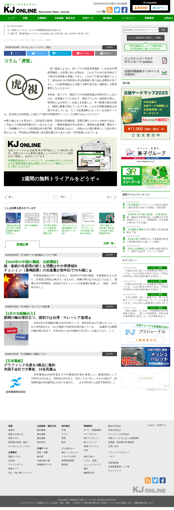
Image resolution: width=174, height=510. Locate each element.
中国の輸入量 (43, 460)
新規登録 (141, 7)
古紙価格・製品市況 (64, 18)
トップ (11, 18)
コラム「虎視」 (45, 47)
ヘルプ (100, 11)
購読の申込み (114, 426)
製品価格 (41, 438)
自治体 (11, 460)
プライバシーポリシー (118, 452)
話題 (25, 18)
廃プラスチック (91, 438)
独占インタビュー (69, 452)
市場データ (88, 18)
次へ (112, 197)
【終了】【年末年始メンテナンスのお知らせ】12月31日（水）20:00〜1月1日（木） (49, 33)
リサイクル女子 (68, 456)
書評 (86, 468)
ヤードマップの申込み (118, 434)
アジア (48, 255)
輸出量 (46, 306)
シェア (15, 53)
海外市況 (41, 442)
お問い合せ (113, 446)
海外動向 (107, 18)
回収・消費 (42, 452)
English (150, 425)
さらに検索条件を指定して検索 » (146, 37)
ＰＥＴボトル (90, 434)
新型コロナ (13, 438)
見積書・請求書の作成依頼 (121, 442)
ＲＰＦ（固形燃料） (93, 430)
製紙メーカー (40, 354)
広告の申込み (114, 430)
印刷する (106, 53)
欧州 (63, 442)
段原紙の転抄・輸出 (18, 442)
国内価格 (41, 430)
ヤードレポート (15, 464)
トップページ (10, 40)
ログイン (159, 7)
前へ (9, 197)
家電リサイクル (91, 446)
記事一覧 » (110, 243)
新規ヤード (13, 468)
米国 (63, 438)
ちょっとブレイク (92, 464)
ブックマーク (60, 53)
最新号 (11, 430)
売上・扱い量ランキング (20, 472)
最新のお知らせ (15, 434)
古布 (86, 450)
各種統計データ (44, 464)
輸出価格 (41, 434)
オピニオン (29, 47)
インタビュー (128, 18)
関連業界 (149, 18)
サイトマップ (114, 470)
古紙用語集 (113, 462)
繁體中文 (161, 425)
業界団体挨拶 (67, 460)
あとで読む (83, 53)
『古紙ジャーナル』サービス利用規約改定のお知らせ (35, 30)
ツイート (37, 53)
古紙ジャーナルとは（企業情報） (124, 438)
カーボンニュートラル (19, 446)
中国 (54, 255)
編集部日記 (89, 472)
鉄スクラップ (90, 442)
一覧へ (59, 197)
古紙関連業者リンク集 (118, 466)
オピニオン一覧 (27, 40)
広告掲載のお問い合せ (156, 187)
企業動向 (42, 18)
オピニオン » (129, 260)
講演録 (64, 464)
